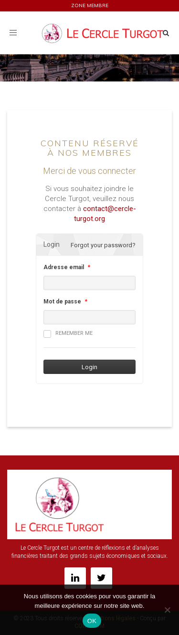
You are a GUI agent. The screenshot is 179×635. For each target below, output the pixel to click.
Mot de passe (62, 301)
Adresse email (63, 267)
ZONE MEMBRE (89, 5)
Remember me (68, 334)
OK (91, 621)
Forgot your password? (103, 245)
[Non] (167, 610)
